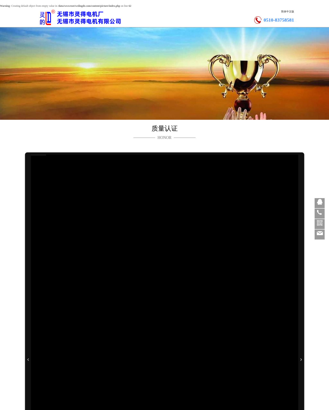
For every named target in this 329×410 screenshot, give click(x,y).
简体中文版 (287, 11)
